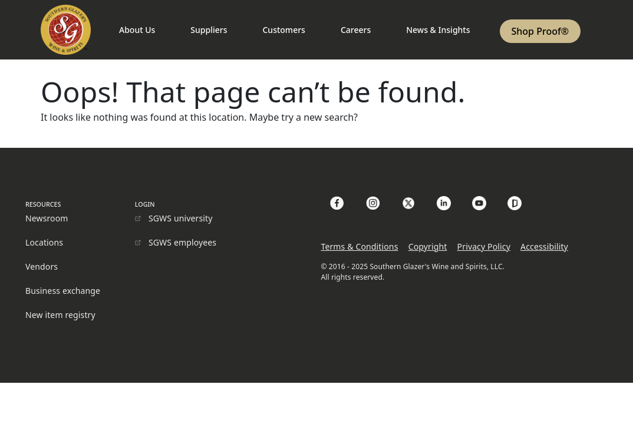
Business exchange (62, 290)
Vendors (41, 266)
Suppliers (208, 29)
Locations (44, 242)
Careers (356, 29)
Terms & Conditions (359, 246)
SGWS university (181, 218)
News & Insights (438, 29)
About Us (137, 29)
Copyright (427, 246)
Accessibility (544, 246)
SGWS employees (182, 242)
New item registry (60, 314)
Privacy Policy (483, 246)
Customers (283, 29)
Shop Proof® (540, 31)
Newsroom (46, 218)
